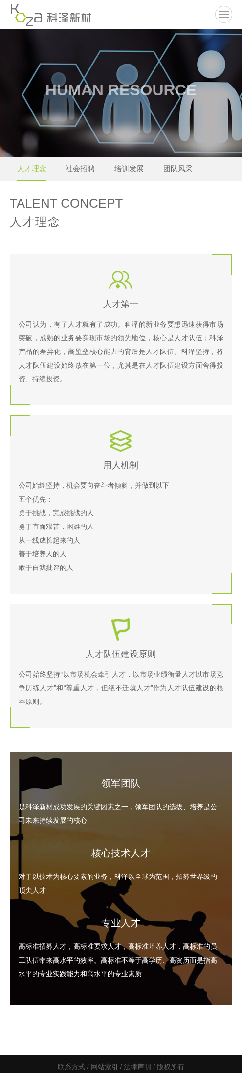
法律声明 (137, 1067)
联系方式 (71, 1067)
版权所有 (170, 1067)
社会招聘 (80, 168)
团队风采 (178, 168)
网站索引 (104, 1067)
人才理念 (31, 168)
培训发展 (129, 168)
